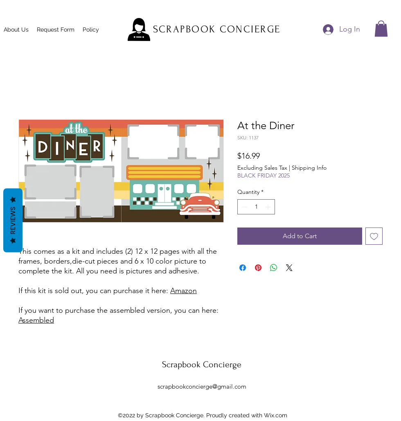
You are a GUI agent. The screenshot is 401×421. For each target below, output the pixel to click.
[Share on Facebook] (243, 268)
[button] (381, 28)
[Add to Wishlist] (374, 236)
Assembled (36, 320)
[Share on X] (289, 268)
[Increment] (269, 207)
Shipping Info (309, 167)
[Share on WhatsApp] (274, 268)
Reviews (13, 220)
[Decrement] (244, 207)
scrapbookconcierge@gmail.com (202, 386)
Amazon (183, 290)
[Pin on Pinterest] (258, 268)
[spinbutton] (256, 207)
